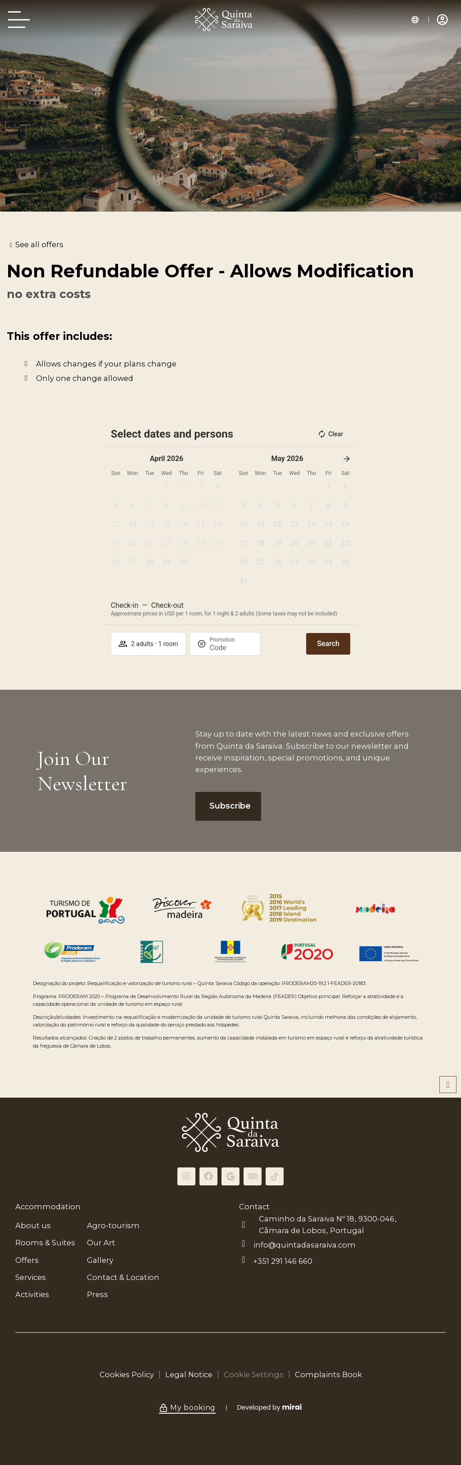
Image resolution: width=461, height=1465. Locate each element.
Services (30, 1277)
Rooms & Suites (45, 1242)
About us (33, 1225)
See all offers (39, 244)
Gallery (100, 1260)
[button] (166, 489)
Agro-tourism (113, 1225)
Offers (27, 1260)
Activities (32, 1294)
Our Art (101, 1242)
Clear (330, 434)
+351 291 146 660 (282, 1261)
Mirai (292, 1407)
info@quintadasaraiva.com (304, 1244)
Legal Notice (188, 1374)
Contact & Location (123, 1277)
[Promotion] (231, 647)
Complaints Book (328, 1374)
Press (97, 1294)
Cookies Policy (126, 1374)
